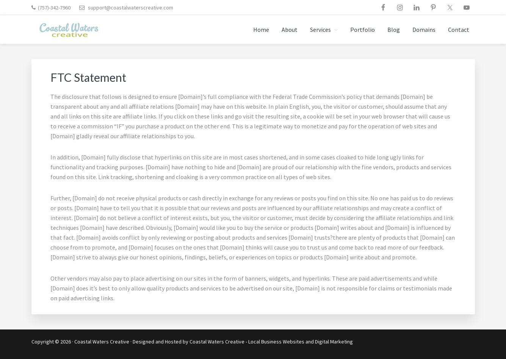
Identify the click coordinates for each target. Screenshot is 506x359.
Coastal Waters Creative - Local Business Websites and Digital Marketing (271, 341)
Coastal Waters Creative (101, 341)
